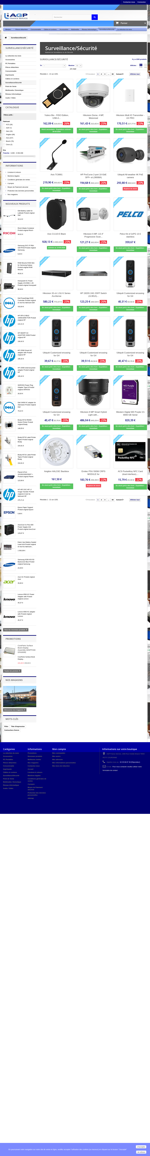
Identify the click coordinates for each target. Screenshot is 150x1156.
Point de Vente (10, 86)
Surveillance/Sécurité (106, 29)
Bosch (10, 141)
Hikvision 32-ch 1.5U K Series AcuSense (56, 294)
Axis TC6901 (56, 174)
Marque (8, 29)
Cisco (9, 144)
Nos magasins (12, 194)
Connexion (141, 2)
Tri (41, 65)
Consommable (36, 29)
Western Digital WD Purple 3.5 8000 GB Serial (130, 413)
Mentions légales (13, 176)
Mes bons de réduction (61, 766)
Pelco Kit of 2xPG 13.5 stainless (130, 235)
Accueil (30, 769)
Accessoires (64, 29)
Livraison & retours (14, 172)
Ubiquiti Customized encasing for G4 (130, 294)
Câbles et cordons (50, 29)
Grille (140, 66)
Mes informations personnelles (64, 763)
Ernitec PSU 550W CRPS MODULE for (93, 472)
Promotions (13, 638)
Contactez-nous (129, 2)
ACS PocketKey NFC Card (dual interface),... (130, 472)
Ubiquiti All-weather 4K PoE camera (130, 176)
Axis (9, 138)
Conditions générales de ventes (18, 180)
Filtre (6, 726)
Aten (9, 131)
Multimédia (75, 29)
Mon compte (59, 749)
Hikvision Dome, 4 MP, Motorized (93, 116)
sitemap (31, 798)
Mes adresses (57, 759)
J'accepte (141, 1147)
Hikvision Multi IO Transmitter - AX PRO (130, 116)
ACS (9, 124)
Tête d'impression (18, 726)
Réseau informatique (89, 29)
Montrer (71, 65)
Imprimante (9, 75)
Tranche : (6, 153)
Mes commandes (58, 753)
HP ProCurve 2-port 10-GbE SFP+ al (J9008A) (93, 176)
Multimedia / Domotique (14, 90)
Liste (145, 66)
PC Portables (10, 63)
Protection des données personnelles (20, 191)
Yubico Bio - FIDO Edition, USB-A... (56, 116)
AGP (9, 128)
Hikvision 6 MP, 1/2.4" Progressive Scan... (93, 235)
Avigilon (10, 134)
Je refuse (141, 1152)
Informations (14, 165)
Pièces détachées (21, 29)
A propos (10, 183)
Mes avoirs (56, 756)
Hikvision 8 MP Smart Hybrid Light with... (93, 413)
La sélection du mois (124, 29)
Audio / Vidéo (10, 98)
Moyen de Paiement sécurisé (17, 187)
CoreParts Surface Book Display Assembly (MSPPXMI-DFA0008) (27, 648)
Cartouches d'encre (11, 730)
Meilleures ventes (34, 759)
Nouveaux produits (18, 203)
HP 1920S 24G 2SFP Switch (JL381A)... (93, 294)
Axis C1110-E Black (56, 234)
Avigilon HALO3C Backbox (56, 471)
